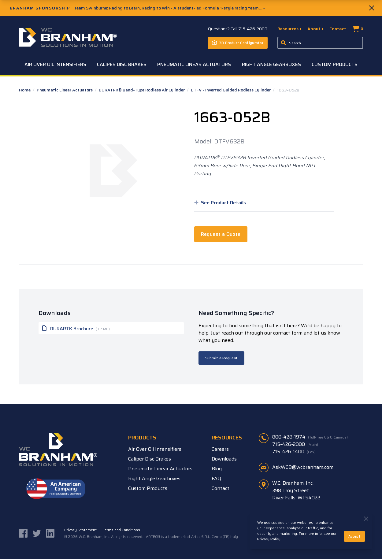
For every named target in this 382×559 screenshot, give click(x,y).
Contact (337, 28)
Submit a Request (221, 358)
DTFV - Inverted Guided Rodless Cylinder (231, 90)
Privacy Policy (268, 539)
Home (25, 90)
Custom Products (335, 64)
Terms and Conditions (121, 530)
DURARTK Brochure (76, 328)
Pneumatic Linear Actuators (194, 64)
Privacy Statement (80, 530)
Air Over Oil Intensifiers (55, 64)
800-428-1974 (310, 437)
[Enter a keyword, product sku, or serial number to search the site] (320, 43)
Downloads (224, 459)
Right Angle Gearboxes (271, 64)
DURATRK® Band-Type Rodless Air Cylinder (142, 90)
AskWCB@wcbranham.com (302, 467)
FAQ (216, 478)
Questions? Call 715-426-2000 (237, 29)
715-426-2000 (295, 444)
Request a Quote (221, 234)
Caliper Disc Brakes (121, 64)
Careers (220, 449)
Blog (217, 468)
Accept (354, 536)
